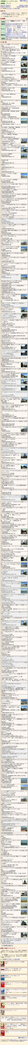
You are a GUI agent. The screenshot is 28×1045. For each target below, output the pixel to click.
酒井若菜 (9, 29)
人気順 (25, 5)
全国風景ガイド (5, 13)
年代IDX (3, 5)
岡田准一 (19, 26)
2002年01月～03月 (10, 24)
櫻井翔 (18, 27)
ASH (20, 1040)
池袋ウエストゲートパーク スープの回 (15, 36)
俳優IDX (3, 6)
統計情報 (17, 8)
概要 (23, 6)
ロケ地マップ (10, 8)
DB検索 (19, 6)
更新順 (21, 5)
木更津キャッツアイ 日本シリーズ (14, 33)
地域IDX (8, 6)
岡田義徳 (9, 30)
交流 (26, 6)
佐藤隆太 (9, 31)
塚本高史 (24, 31)
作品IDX (8, 5)
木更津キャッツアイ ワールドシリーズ (15, 35)
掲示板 (6, 16)
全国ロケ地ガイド (14, 1040)
